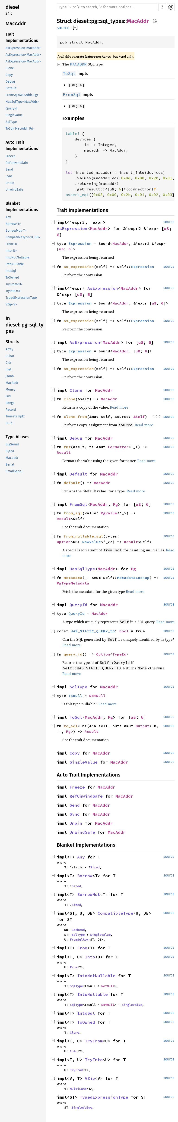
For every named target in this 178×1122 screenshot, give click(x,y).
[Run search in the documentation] (107, 7)
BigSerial (12, 444)
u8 (166, 228)
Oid (8, 396)
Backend (78, 930)
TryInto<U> (13, 291)
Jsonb (10, 376)
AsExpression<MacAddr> (23, 48)
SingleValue (14, 115)
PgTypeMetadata (73, 583)
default (72, 482)
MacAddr (16, 23)
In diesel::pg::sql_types (24, 324)
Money (10, 390)
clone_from (75, 416)
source (63, 27)
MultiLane (78, 1089)
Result (64, 452)
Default (11, 88)
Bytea (10, 451)
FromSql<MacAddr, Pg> (22, 95)
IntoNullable (15, 264)
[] (75, 27)
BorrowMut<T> (16, 231)
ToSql (76, 717)
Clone (10, 68)
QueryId (11, 108)
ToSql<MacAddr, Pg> (20, 129)
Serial (10, 464)
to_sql (71, 726)
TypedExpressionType (21, 298)
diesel (12, 7)
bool (124, 631)
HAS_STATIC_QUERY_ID (93, 631)
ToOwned (12, 278)
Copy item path (155, 21)
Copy (9, 75)
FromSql (78, 504)
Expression (80, 243)
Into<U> (11, 251)
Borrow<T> (13, 224)
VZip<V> (11, 304)
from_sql (73, 513)
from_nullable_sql (83, 536)
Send (9, 169)
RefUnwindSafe (17, 163)
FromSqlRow (79, 939)
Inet (8, 369)
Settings (171, 7)
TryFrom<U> (14, 284)
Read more (119, 407)
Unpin (10, 183)
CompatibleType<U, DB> (23, 237)
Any (8, 217)
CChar (10, 356)
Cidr (8, 363)
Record (11, 410)
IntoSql (11, 271)
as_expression (79, 266)
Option (64, 541)
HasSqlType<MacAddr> (22, 102)
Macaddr (12, 458)
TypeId (119, 654)
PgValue (109, 513)
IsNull (75, 695)
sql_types (112, 21)
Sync (9, 176)
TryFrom (94, 1041)
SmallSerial (14, 471)
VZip (90, 1078)
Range (10, 403)
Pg (115, 504)
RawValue (91, 541)
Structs (12, 341)
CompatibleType (115, 913)
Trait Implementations (22, 37)
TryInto (94, 1059)
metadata (73, 577)
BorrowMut (88, 894)
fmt (67, 446)
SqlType (11, 122)
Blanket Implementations (22, 206)
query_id (73, 654)
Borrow (84, 875)
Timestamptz (15, 416)
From (82, 948)
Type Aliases (17, 436)
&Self (139, 416)
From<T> (12, 244)
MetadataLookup (133, 577)
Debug (10, 82)
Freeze (10, 156)
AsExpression (72, 228)
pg (94, 21)
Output (142, 726)
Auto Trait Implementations (22, 145)
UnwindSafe (14, 190)
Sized (94, 867)
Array (9, 349)
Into (90, 957)
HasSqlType (82, 569)
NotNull (97, 695)
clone (69, 399)
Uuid (9, 423)
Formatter (118, 446)
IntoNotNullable (17, 257)
